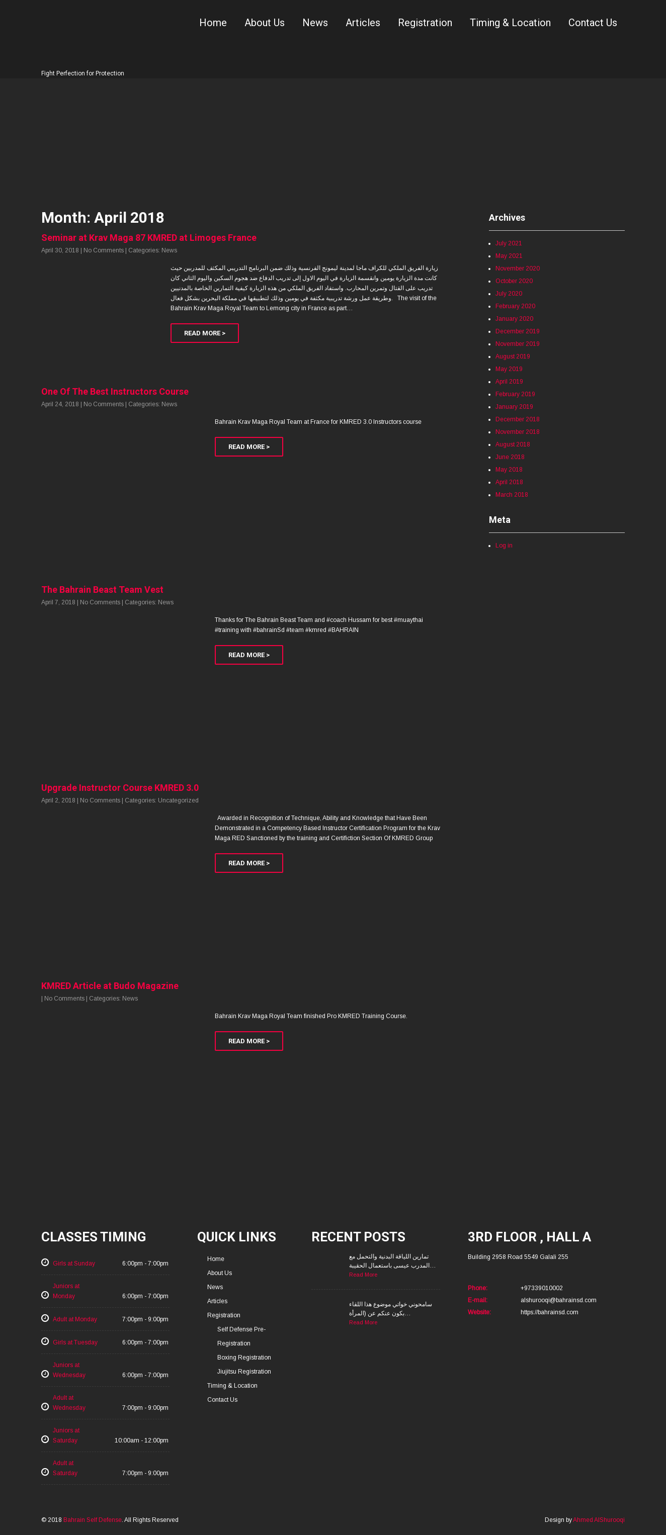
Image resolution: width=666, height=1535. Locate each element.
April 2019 (509, 381)
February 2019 (515, 394)
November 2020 (517, 268)
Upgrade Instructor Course (120, 787)
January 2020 (514, 318)
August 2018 (512, 444)
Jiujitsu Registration (244, 1371)
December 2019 (517, 331)
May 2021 (509, 255)
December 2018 (517, 419)
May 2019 (509, 369)
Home (213, 23)
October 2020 (514, 281)
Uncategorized (178, 800)
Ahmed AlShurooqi (599, 1519)
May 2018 (509, 469)
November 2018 (517, 431)
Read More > (204, 333)
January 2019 (514, 406)
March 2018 (511, 494)
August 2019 (512, 356)
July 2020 (508, 293)
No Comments (104, 250)
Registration (425, 23)
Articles (363, 23)
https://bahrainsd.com (549, 1312)
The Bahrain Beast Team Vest (102, 589)
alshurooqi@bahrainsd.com (559, 1300)
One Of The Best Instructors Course (115, 391)
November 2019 (517, 343)
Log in (504, 545)
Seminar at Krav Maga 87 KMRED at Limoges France (149, 237)
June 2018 (510, 457)
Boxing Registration (244, 1357)
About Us (264, 23)
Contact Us (592, 23)
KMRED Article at (110, 985)
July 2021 (508, 243)
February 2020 (515, 306)
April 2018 (509, 482)
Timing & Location (510, 23)
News (315, 23)
